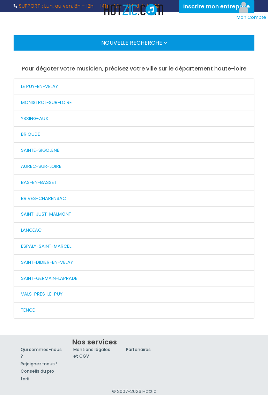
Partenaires (138, 349)
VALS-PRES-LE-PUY (41, 294)
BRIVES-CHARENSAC (43, 198)
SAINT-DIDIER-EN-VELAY (47, 262)
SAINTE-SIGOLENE (40, 150)
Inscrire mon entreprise (216, 6)
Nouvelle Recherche (134, 43)
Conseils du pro (37, 371)
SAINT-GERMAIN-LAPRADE (49, 278)
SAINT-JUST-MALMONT (46, 214)
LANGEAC (31, 230)
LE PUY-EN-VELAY (39, 86)
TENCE (28, 310)
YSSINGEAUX (34, 118)
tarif (25, 379)
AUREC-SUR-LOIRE (41, 166)
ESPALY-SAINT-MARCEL (46, 246)
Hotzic (134, 10)
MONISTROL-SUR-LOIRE (46, 102)
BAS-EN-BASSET (39, 182)
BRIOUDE (30, 134)
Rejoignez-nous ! (39, 364)
